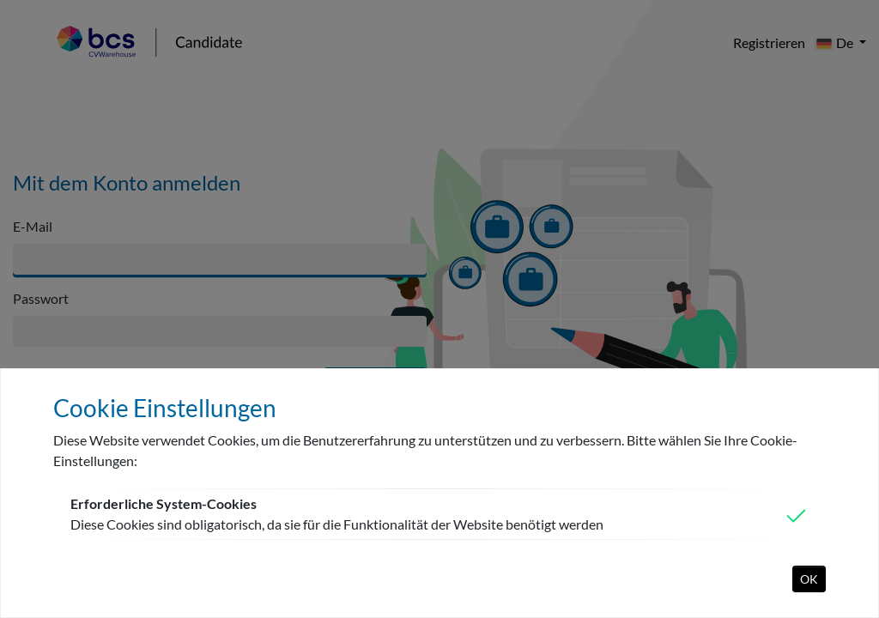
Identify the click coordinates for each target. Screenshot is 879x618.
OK (809, 579)
